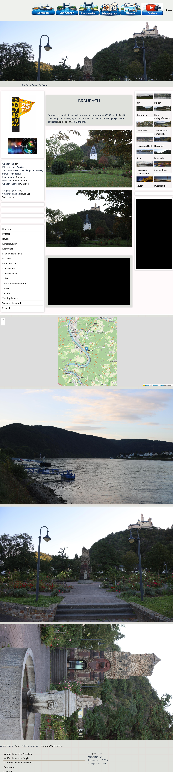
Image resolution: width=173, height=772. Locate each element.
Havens (5, 238)
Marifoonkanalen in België (16, 758)
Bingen (157, 102)
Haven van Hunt (144, 146)
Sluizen (5, 278)
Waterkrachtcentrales (12, 303)
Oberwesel (142, 130)
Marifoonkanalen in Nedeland (17, 754)
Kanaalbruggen (9, 243)
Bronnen (6, 229)
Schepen (92, 753)
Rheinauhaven (161, 170)
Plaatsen (6, 258)
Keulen (140, 185)
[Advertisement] (88, 281)
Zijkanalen (7, 308)
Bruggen (6, 233)
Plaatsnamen (9, 767)
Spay (19, 190)
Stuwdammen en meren (14, 283)
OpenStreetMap (158, 385)
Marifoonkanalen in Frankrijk (17, 762)
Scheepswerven (9, 273)
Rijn (120, 115)
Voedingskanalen (10, 298)
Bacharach (142, 115)
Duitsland (24, 183)
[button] (86, 349)
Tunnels (6, 293)
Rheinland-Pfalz (64, 121)
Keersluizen (8, 248)
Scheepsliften (8, 268)
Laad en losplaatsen (12, 253)
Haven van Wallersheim (51, 746)
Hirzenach (159, 146)
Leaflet (146, 385)
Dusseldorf (159, 185)
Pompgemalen (9, 263)
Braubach (20, 177)
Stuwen (5, 288)
